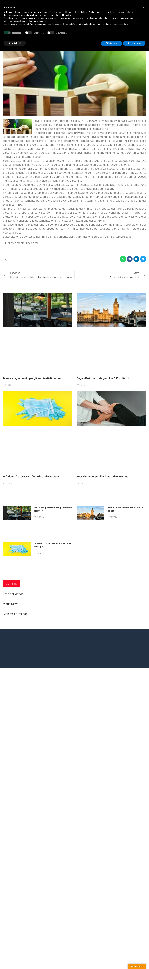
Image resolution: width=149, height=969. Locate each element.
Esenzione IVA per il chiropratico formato (102, 476)
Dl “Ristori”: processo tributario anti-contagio (31, 476)
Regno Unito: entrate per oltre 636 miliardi (103, 378)
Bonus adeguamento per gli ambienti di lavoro (32, 378)
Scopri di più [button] (14, 43)
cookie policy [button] (65, 15)
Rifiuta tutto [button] (111, 43)
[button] (123, 259)
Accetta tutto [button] (134, 43)
